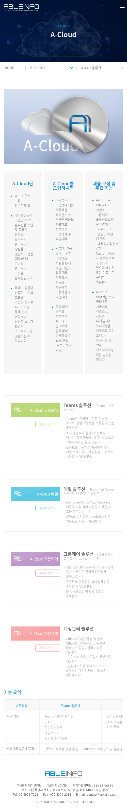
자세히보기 (47, 431)
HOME (9, 68)
